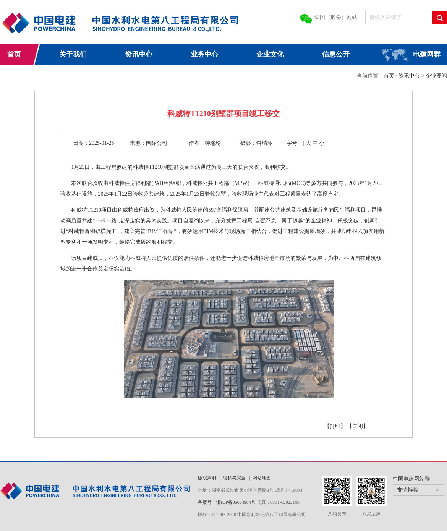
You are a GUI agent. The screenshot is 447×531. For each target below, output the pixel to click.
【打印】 (335, 426)
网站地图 (262, 478)
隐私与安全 (234, 478)
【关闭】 (357, 426)
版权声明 (207, 478)
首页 (14, 54)
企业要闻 (436, 76)
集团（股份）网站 (335, 17)
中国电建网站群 (411, 479)
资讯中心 (138, 54)
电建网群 (427, 54)
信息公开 (336, 54)
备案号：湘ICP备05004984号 (227, 502)
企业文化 (270, 54)
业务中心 (204, 54)
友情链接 (407, 490)
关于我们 (73, 54)
